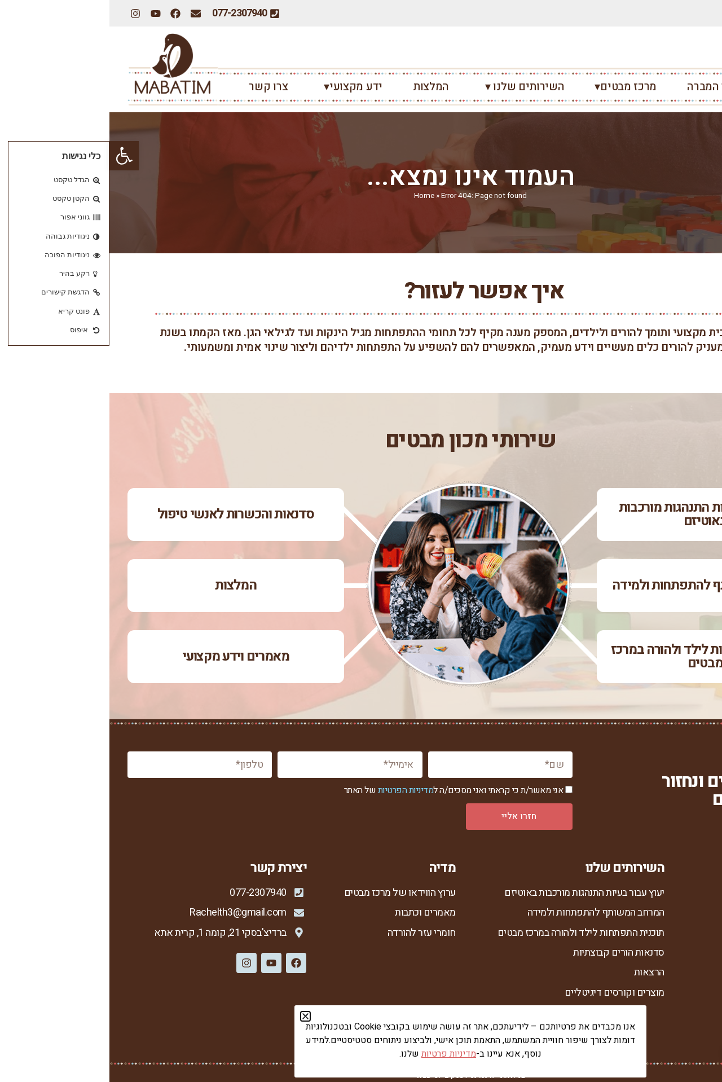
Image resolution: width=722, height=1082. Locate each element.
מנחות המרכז (679, 952)
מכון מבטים (682, 912)
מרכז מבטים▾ (516, 86)
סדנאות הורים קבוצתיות (509, 952)
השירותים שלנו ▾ (412, 86)
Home (315, 195)
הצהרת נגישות (676, 1030)
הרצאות (540, 972)
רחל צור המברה (613, 86)
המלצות (321, 86)
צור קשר (687, 992)
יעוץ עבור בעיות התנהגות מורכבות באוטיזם (596, 514)
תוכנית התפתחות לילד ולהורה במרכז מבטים (595, 656)
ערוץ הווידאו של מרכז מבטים (290, 892)
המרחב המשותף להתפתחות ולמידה (596, 585)
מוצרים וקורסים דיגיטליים (505, 992)
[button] (14, 155)
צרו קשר (158, 86)
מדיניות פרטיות (675, 1011)
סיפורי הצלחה (677, 972)
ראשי (691, 86)
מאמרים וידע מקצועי (126, 656)
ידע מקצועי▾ (241, 86)
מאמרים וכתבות (315, 912)
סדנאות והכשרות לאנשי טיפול (126, 514)
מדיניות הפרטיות (296, 790)
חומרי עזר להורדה (312, 932)
